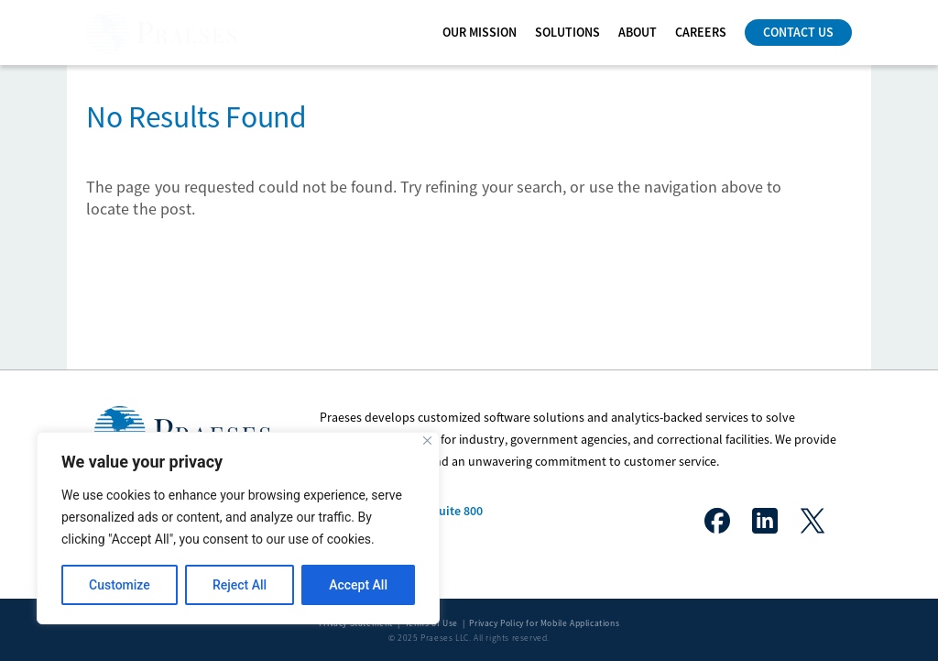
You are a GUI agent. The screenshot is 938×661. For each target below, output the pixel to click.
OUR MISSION (479, 32)
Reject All (240, 585)
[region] (238, 528)
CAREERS (700, 32)
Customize (119, 585)
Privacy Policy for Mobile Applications (544, 623)
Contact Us (798, 32)
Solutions (567, 32)
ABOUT (637, 32)
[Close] (427, 440)
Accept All (358, 585)
